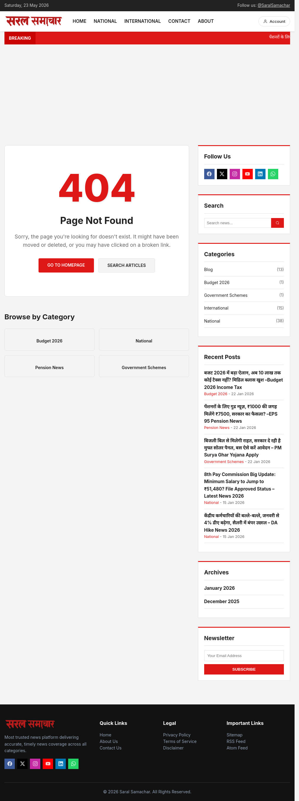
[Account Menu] (274, 21)
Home (79, 21)
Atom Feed (237, 747)
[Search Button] (277, 223)
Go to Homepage (66, 264)
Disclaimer (173, 747)
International (142, 21)
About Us (109, 741)
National (105, 21)
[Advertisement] (149, 94)
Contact (179, 21)
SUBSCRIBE (244, 669)
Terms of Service (180, 741)
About (206, 21)
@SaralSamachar (274, 5)
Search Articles (127, 265)
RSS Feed (236, 741)
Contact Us (110, 747)
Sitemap (235, 734)
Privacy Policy (177, 734)
